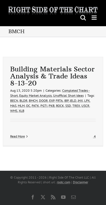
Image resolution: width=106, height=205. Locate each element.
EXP (51, 100)
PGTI (43, 105)
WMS (13, 111)
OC (28, 105)
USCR (85, 105)
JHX (80, 100)
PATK (35, 105)
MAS (13, 105)
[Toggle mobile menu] (95, 18)
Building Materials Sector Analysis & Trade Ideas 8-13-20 (52, 76)
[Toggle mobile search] (83, 18)
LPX (87, 100)
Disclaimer (80, 182)
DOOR (43, 100)
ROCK (60, 105)
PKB (52, 105)
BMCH (33, 100)
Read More (17, 136)
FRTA (59, 100)
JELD (73, 100)
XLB (21, 111)
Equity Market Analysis (35, 95)
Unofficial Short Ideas (68, 95)
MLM (21, 105)
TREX (76, 105)
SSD (68, 105)
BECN (14, 100)
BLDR (23, 100)
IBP (66, 100)
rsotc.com (63, 182)
